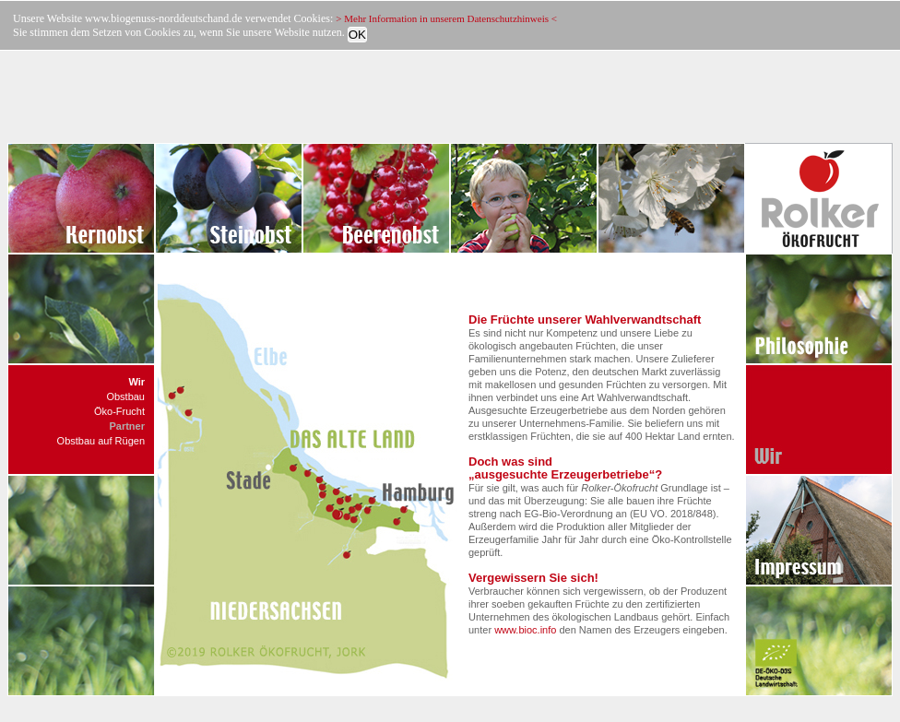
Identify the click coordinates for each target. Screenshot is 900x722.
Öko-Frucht (119, 411)
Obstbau (125, 396)
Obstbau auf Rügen (101, 440)
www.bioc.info (525, 629)
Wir (136, 381)
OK (357, 34)
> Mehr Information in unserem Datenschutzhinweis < (446, 18)
